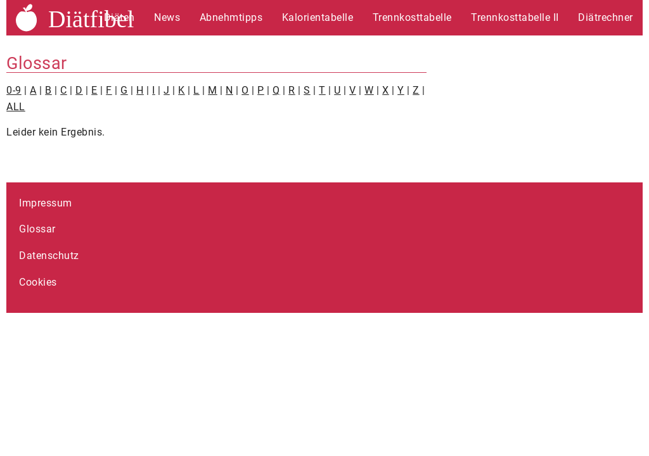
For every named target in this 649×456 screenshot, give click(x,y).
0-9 (14, 90)
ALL (15, 107)
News (167, 17)
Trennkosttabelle (412, 17)
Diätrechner (605, 17)
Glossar (37, 229)
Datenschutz (49, 256)
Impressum (45, 203)
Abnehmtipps (231, 17)
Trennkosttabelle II (515, 17)
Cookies (38, 282)
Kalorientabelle (318, 17)
